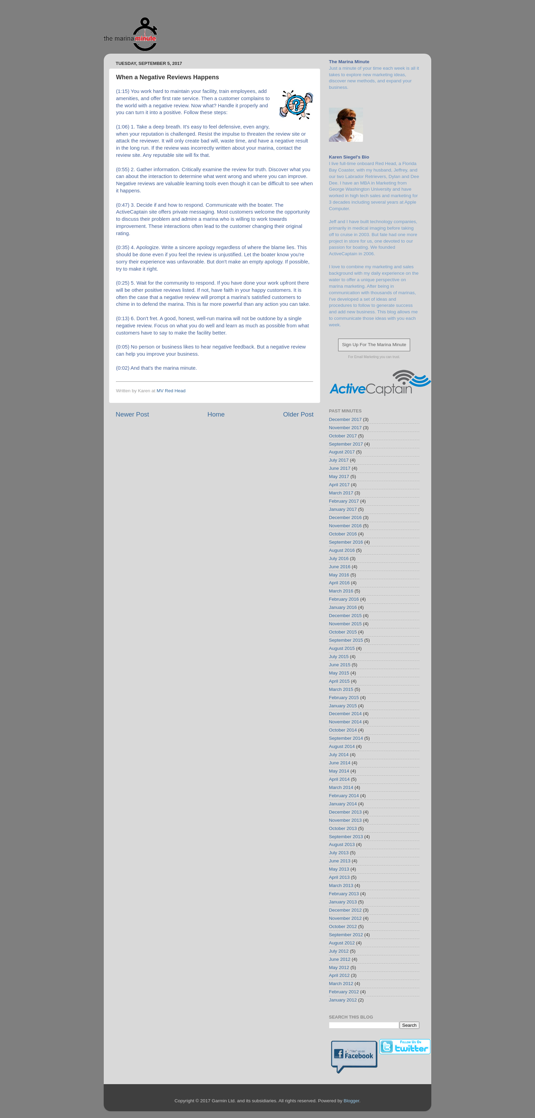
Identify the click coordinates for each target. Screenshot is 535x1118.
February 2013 (344, 893)
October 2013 (343, 828)
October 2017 (343, 435)
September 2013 (346, 836)
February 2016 (344, 599)
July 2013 (339, 852)
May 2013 (339, 869)
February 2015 (344, 697)
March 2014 (341, 787)
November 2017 (345, 427)
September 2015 (346, 640)
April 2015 (339, 681)
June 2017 (339, 468)
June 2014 (339, 762)
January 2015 (343, 705)
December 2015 (345, 615)
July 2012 (339, 951)
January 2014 (343, 803)
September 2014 (346, 738)
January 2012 (343, 1000)
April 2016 (339, 582)
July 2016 (339, 558)
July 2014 (339, 754)
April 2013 (339, 877)
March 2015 (341, 689)
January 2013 (343, 901)
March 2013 (341, 885)
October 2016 (343, 533)
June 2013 (339, 860)
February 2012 (344, 991)
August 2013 (342, 844)
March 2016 (341, 591)
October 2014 (343, 730)
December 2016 (345, 517)
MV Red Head (171, 390)
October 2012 (343, 926)
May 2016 (339, 574)
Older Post (298, 414)
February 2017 (344, 501)
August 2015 (342, 648)
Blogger (351, 1100)
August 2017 (342, 451)
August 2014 (342, 746)
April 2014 (339, 779)
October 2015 (343, 632)
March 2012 (341, 983)
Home (216, 414)
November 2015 (345, 623)
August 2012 (342, 942)
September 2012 (346, 934)
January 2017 (343, 509)
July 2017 (339, 460)
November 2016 (345, 525)
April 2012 (339, 975)
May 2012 (339, 967)
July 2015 (339, 656)
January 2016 (343, 607)
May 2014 (339, 771)
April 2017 (339, 484)
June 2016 (339, 566)
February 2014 (344, 795)
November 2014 (345, 721)
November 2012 (345, 918)
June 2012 (339, 959)
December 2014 (345, 713)
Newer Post (132, 414)
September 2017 (346, 444)
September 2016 (346, 542)
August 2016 (342, 550)
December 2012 (345, 910)
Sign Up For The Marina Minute (374, 344)
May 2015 (339, 673)
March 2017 (341, 492)
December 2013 (345, 812)
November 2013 (345, 820)
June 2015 (339, 664)
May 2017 (339, 476)
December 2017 (345, 419)
